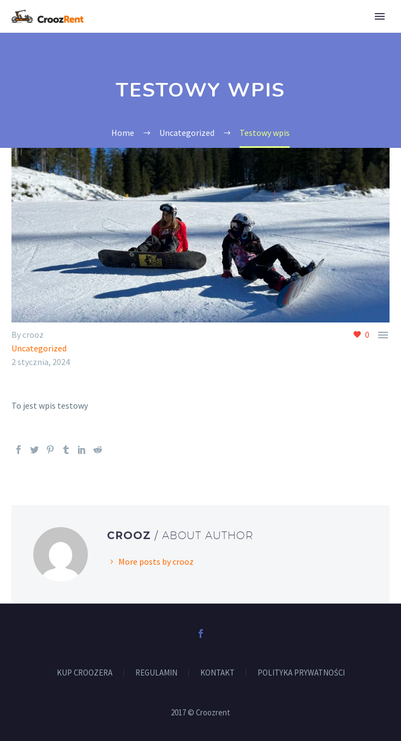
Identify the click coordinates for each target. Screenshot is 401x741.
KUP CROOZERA (84, 673)
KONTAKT (217, 673)
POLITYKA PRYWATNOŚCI (301, 673)
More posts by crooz (156, 561)
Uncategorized (39, 348)
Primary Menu (380, 16)
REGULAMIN (156, 673)
